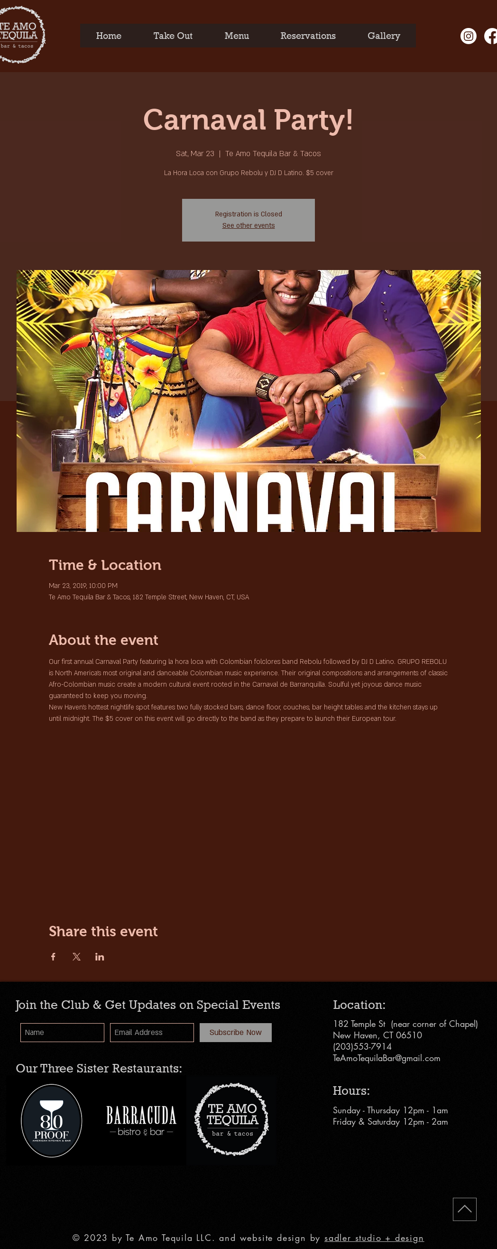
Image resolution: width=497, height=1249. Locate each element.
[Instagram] (468, 36)
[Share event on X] (76, 956)
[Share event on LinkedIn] (99, 956)
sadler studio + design (374, 1237)
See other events (248, 225)
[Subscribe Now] (236, 1032)
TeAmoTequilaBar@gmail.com (387, 1057)
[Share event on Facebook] (53, 956)
